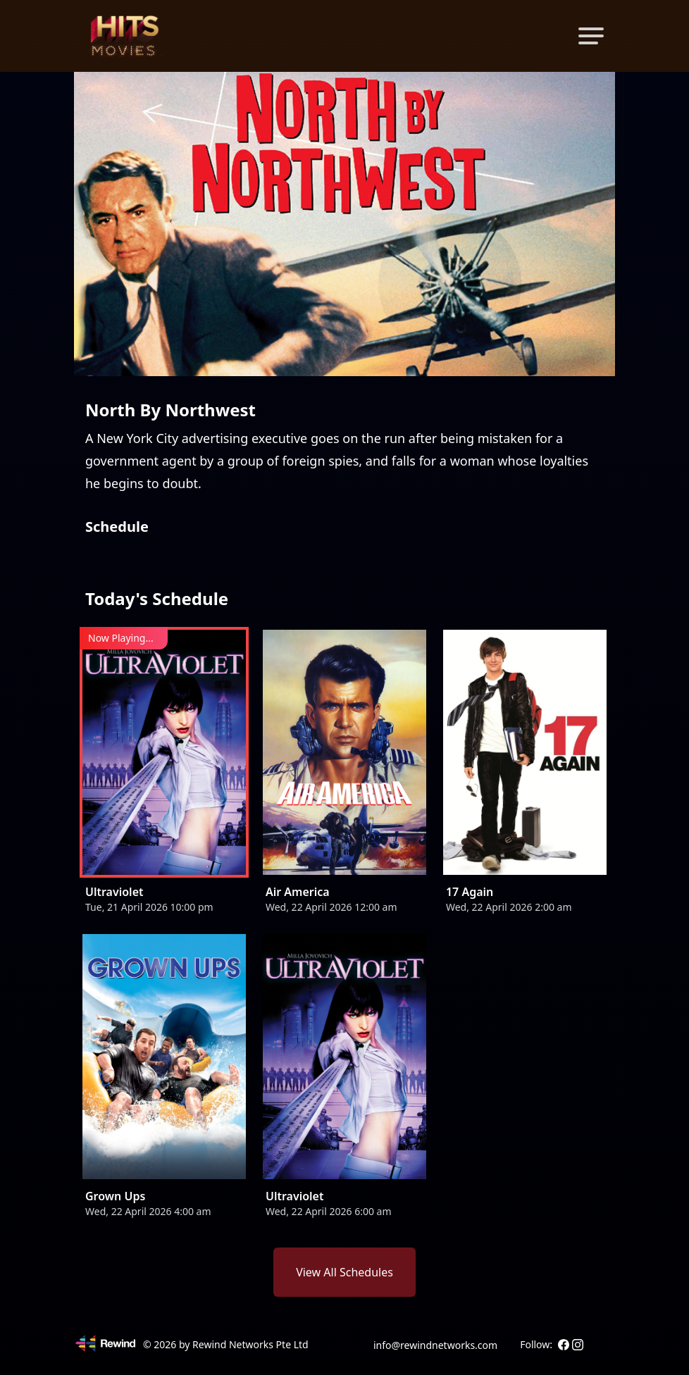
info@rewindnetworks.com (435, 1345)
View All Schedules (344, 1272)
